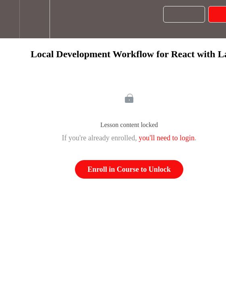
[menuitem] (34, 19)
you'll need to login (167, 138)
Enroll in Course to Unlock (129, 169)
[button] (9, 19)
